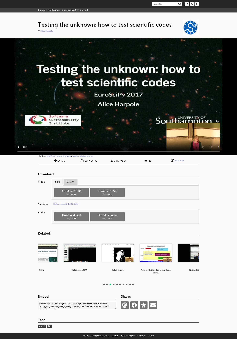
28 (49, 326)
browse (42, 10)
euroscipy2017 (71, 10)
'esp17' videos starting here (58, 156)
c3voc (151, 336)
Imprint (132, 336)
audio (75, 156)
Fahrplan (179, 160)
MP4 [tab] (57, 182)
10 (133, 284)
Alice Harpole (47, 31)
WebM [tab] (70, 182)
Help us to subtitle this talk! (65, 204)
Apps (123, 336)
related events (86, 156)
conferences (54, 10)
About (115, 336)
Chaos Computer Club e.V (97, 336)
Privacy (142, 336)
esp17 (42, 326)
